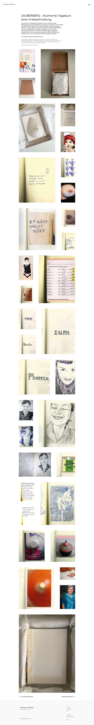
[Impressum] (70, 714)
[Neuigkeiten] (70, 709)
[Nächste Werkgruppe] (68, 696)
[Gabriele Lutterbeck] (9, 4)
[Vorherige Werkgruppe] (26, 696)
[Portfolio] (70, 707)
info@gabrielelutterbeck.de (33, 45)
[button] (89, 4)
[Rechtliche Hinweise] (71, 716)
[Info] (70, 711)
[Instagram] (67, 719)
